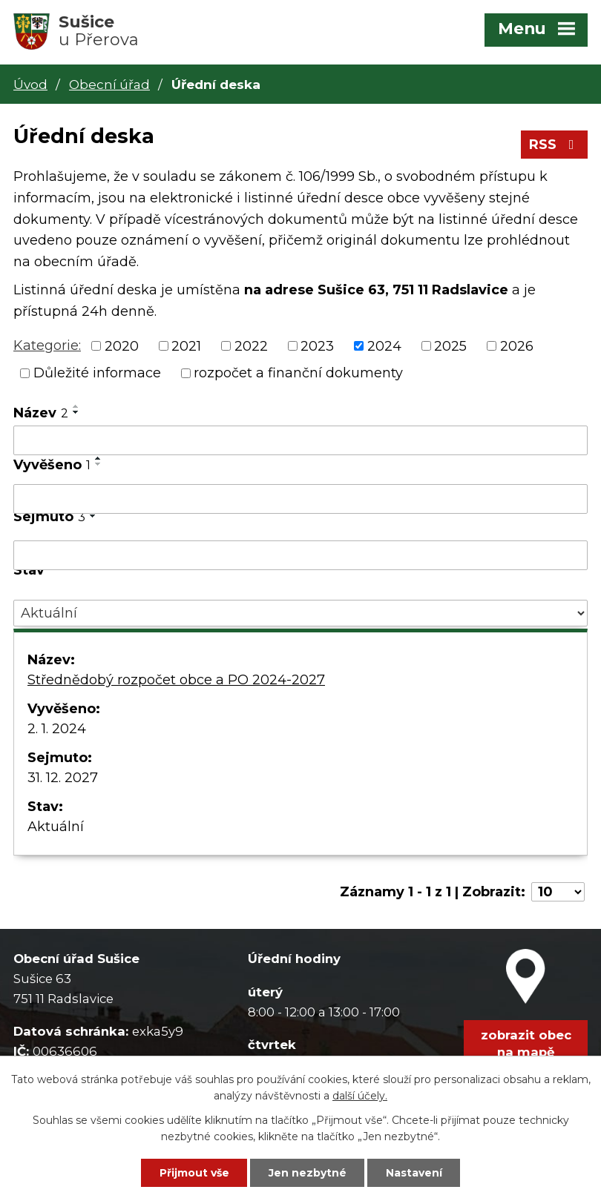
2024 (384, 345)
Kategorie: (47, 345)
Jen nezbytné (308, 1173)
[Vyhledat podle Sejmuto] (300, 555)
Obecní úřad (109, 84)
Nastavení (414, 1173)
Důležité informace (97, 373)
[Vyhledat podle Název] (300, 440)
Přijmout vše (194, 1173)
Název (40, 413)
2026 (516, 345)
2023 (317, 345)
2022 (251, 345)
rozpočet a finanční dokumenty (298, 373)
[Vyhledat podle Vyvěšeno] (300, 499)
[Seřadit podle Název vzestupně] (76, 406)
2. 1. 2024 (56, 729)
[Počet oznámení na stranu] (558, 891)
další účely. (359, 1095)
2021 (186, 345)
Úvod (30, 84)
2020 (122, 345)
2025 (450, 345)
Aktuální (55, 826)
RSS (554, 144)
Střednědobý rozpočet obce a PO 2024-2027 (176, 680)
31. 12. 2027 (62, 778)
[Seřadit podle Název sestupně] (76, 412)
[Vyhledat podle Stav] (300, 613)
